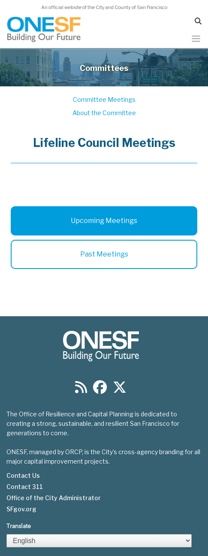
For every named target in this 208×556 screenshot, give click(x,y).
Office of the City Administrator (53, 498)
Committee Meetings (104, 99)
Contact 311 (24, 486)
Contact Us (23, 475)
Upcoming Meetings (104, 221)
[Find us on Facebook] (100, 390)
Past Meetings (104, 254)
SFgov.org (21, 509)
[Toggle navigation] (196, 39)
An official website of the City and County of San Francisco (104, 7)
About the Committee (104, 112)
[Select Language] (99, 540)
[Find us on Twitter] (120, 390)
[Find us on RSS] (81, 390)
